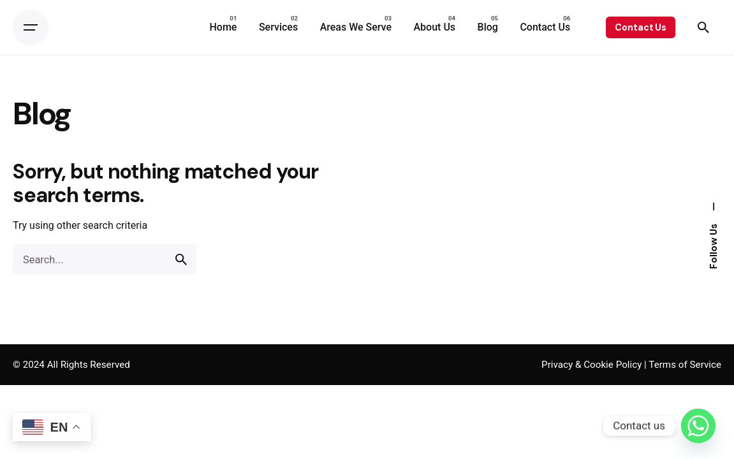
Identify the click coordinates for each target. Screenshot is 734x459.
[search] (181, 259)
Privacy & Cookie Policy (591, 364)
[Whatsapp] (698, 426)
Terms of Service (685, 364)
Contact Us (640, 27)
